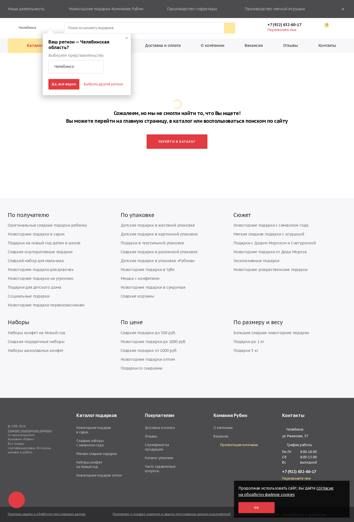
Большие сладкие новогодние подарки (271, 330)
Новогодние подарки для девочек (41, 265)
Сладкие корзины (137, 292)
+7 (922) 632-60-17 (287, 24)
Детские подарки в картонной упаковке (159, 229)
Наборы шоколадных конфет (35, 348)
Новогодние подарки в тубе (148, 265)
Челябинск (25, 27)
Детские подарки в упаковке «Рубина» (158, 256)
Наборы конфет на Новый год (36, 330)
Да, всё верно (64, 84)
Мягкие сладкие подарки (96, 451)
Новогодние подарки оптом (148, 357)
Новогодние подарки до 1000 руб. (153, 339)
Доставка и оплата (163, 45)
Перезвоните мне (281, 30)
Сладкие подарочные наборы (36, 339)
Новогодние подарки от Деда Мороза (269, 247)
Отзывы (290, 45)
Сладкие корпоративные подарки (40, 247)
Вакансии (253, 45)
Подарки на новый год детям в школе (44, 238)
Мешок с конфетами (140, 274)
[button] (76, 66)
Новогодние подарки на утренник (40, 274)
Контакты (327, 45)
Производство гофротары (191, 9)
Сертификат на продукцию (157, 445)
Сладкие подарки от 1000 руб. (149, 348)
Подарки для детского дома (34, 283)
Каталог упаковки (159, 456)
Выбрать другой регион (103, 84)
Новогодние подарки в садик (36, 229)
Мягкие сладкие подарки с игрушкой (268, 229)
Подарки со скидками (141, 366)
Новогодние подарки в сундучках (153, 283)
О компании (212, 45)
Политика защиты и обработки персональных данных (46, 512)
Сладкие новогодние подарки (30, 428)
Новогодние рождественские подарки (270, 265)
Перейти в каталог (177, 135)
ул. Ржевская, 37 (295, 434)
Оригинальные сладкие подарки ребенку (47, 221)
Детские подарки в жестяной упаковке (158, 221)
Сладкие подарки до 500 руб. (148, 330)
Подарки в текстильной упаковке (152, 238)
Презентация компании (236, 443)
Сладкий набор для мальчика (36, 256)
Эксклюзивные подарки (256, 256)
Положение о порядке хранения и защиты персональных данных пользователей (171, 512)
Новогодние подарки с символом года (270, 221)
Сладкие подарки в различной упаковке (159, 247)
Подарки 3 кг (246, 348)
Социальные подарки (28, 292)
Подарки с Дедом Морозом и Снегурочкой (274, 238)
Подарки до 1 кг (248, 339)
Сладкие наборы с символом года (90, 440)
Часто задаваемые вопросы (160, 466)
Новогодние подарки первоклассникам (46, 300)
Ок (256, 508)
